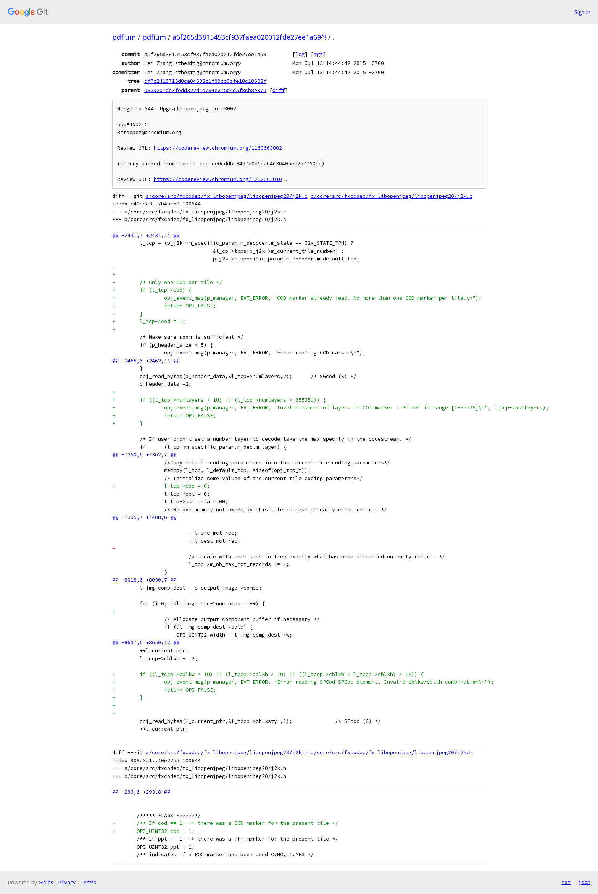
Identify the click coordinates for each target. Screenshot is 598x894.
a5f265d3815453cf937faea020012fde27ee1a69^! (249, 37)
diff (278, 90)
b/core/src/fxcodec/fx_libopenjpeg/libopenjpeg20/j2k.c (391, 196)
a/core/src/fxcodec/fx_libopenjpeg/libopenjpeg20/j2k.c (227, 196)
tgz (318, 54)
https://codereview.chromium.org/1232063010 (218, 179)
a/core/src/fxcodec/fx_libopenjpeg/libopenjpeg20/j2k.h (227, 752)
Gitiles (46, 882)
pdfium (124, 37)
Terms (88, 882)
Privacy (67, 882)
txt (566, 882)
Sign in (582, 12)
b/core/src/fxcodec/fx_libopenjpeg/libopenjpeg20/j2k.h (391, 752)
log (300, 54)
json (584, 882)
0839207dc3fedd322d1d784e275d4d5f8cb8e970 (205, 90)
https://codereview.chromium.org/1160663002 (218, 148)
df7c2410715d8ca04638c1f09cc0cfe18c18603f (205, 81)
